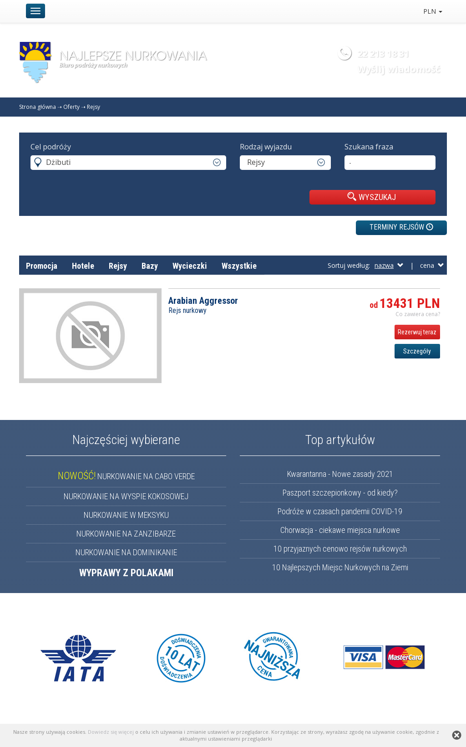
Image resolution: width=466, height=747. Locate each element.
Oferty (71, 107)
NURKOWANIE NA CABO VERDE (126, 476)
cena (432, 265)
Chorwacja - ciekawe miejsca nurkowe (340, 530)
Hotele (83, 266)
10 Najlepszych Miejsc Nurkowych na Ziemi (340, 567)
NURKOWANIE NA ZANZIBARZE (126, 533)
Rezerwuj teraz (417, 332)
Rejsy (93, 107)
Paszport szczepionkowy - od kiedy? (340, 492)
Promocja (41, 266)
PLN (432, 11)
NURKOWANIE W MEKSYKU (126, 515)
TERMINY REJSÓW (401, 227)
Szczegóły (417, 351)
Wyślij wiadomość (398, 69)
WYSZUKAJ (371, 197)
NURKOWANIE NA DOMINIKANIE (126, 552)
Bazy (150, 266)
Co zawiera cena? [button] (417, 314)
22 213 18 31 (383, 53)
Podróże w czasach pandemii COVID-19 (340, 511)
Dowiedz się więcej (111, 731)
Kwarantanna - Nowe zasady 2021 (340, 474)
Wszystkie (239, 266)
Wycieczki (189, 266)
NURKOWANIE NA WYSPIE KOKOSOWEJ (126, 496)
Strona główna (37, 107)
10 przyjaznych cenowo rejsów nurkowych (340, 548)
